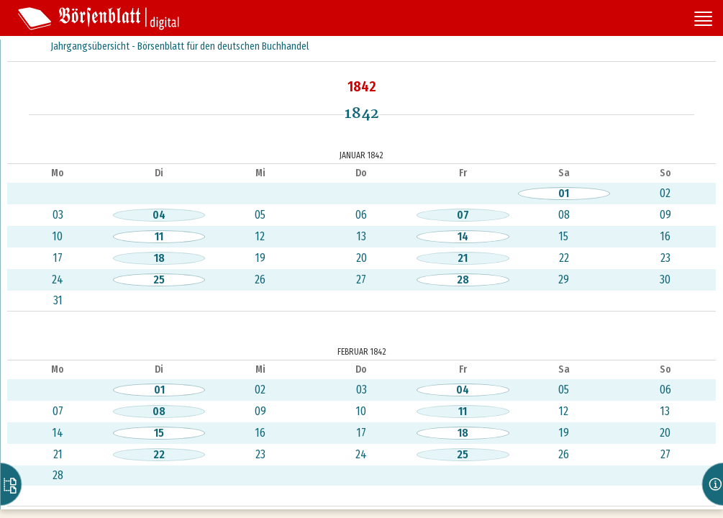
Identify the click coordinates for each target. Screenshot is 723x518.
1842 (361, 86)
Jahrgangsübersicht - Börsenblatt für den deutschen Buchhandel (179, 46)
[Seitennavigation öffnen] (703, 20)
